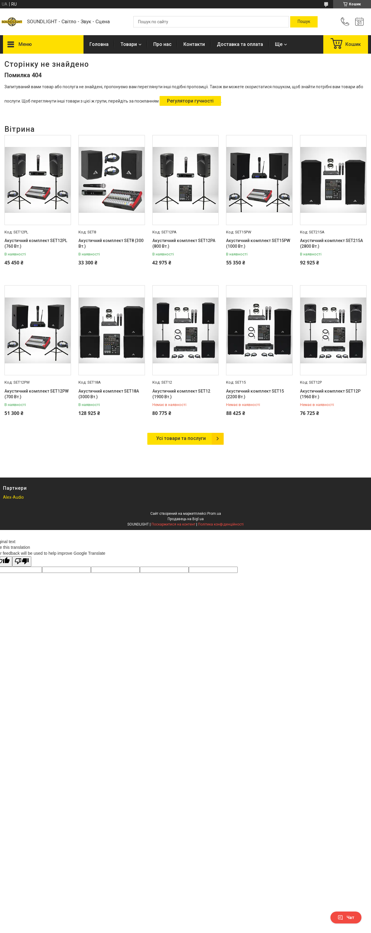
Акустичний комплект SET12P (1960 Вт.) (330, 394)
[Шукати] (304, 21)
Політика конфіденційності (221, 524)
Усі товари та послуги (181, 438)
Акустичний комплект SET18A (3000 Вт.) (108, 394)
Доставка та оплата (240, 44)
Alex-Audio (13, 497)
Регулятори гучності (190, 101)
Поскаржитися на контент (173, 524)
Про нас (162, 44)
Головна (99, 44)
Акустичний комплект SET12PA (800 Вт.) (183, 243)
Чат (346, 917)
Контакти (194, 44)
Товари (128, 44)
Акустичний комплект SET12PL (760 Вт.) (35, 243)
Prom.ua (214, 514)
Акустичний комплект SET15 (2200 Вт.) (255, 394)
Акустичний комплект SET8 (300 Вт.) (110, 243)
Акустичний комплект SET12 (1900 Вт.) (181, 394)
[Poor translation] (21, 561)
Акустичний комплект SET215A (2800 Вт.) (331, 243)
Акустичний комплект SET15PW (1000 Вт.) (258, 243)
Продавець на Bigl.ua (186, 519)
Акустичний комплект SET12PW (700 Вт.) (36, 394)
